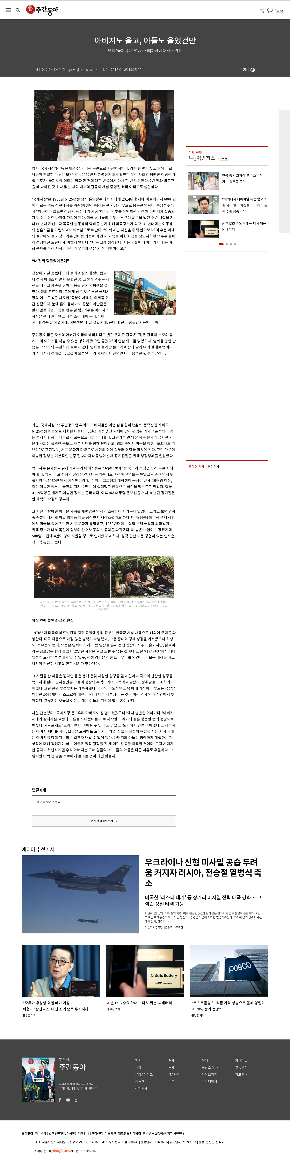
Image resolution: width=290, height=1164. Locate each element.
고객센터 (97, 1133)
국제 (171, 1068)
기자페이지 (209, 1081)
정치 (138, 1061)
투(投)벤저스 (202, 158)
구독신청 (241, 1068)
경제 (171, 1061)
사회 (138, 1068)
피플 (171, 1081)
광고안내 (241, 1075)
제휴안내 (83, 1133)
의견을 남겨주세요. (49, 802)
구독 (224, 158)
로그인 (280, 10)
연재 (205, 1061)
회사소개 (41, 1133)
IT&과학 (174, 1075)
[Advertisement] (93, 388)
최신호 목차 (210, 1068)
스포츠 (139, 1081)
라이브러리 (209, 1075)
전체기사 (141, 1088)
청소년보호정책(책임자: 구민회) (163, 1133)
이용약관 (110, 1133)
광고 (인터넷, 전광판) (62, 1133)
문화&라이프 (144, 1075)
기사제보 (241, 1061)
